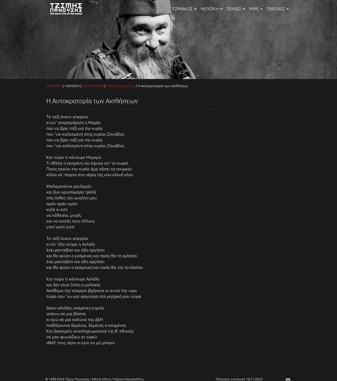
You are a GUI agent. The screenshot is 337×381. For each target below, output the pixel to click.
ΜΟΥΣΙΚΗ (211, 8)
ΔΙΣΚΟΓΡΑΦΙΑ (93, 85)
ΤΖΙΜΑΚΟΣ (184, 8)
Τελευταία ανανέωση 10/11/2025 (239, 379)
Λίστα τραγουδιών (121, 85)
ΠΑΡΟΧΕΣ (278, 8)
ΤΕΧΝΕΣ (235, 8)
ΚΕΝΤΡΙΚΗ (54, 85)
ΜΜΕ (255, 8)
